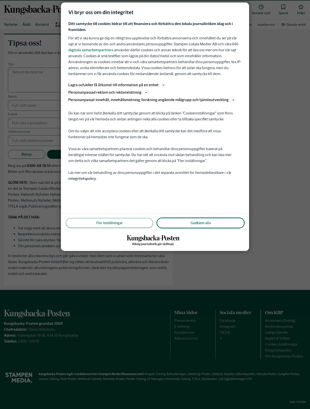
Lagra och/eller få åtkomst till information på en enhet (117, 84)
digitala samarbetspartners (90, 50)
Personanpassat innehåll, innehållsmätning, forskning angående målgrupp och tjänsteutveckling (151, 99)
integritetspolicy (82, 178)
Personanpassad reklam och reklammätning (108, 92)
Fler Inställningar (109, 223)
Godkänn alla (201, 223)
